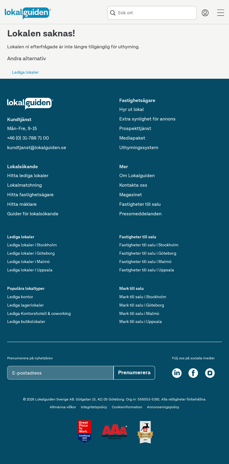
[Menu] (220, 13)
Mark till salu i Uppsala (140, 322)
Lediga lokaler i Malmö (28, 262)
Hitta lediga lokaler (27, 176)
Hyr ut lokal (131, 109)
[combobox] (156, 13)
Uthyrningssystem (138, 148)
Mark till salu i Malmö (139, 314)
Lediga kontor (20, 297)
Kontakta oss (133, 185)
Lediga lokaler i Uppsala (29, 270)
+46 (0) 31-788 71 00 (28, 138)
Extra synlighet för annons (147, 119)
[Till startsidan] (28, 13)
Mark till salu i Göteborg (141, 305)
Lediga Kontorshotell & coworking (39, 314)
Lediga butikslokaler (26, 322)
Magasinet (130, 195)
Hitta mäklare (22, 204)
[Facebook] (193, 373)
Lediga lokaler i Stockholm (32, 245)
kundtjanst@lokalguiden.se (36, 148)
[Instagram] (210, 373)
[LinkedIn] (177, 373)
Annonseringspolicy (163, 407)
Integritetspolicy (94, 407)
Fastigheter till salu (140, 204)
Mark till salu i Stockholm (142, 297)
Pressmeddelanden (140, 214)
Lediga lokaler (25, 72)
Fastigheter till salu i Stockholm (148, 245)
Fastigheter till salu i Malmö (145, 262)
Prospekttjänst (135, 128)
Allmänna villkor (63, 407)
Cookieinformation (127, 407)
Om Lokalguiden (137, 176)
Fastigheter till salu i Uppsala (146, 270)
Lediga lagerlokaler (25, 305)
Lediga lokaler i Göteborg (31, 253)
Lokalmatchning (24, 185)
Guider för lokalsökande (32, 214)
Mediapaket (132, 138)
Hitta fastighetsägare (30, 195)
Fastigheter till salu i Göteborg (147, 253)
